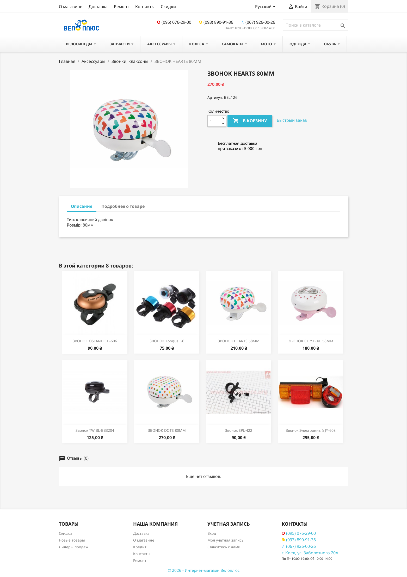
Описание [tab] (81, 206)
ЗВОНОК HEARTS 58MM (239, 340)
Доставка (98, 6)
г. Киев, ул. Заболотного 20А (310, 553)
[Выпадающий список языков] (266, 7)
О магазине (70, 6)
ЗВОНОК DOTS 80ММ (167, 430)
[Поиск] (315, 25)
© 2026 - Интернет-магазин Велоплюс (203, 570)
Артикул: (215, 97)
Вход (211, 533)
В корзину (250, 121)
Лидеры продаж (73, 546)
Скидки (168, 6)
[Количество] (213, 121)
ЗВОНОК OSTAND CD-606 (95, 340)
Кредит (139, 546)
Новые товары (72, 540)
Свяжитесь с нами (223, 546)
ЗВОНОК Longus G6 (167, 340)
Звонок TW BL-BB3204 (95, 430)
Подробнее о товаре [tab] (123, 206)
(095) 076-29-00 (174, 22)
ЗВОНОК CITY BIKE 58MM (310, 340)
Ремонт (121, 6)
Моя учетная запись (225, 540)
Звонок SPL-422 (238, 430)
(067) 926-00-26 (258, 22)
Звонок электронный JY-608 (311, 430)
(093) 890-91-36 (216, 22)
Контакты (145, 6)
